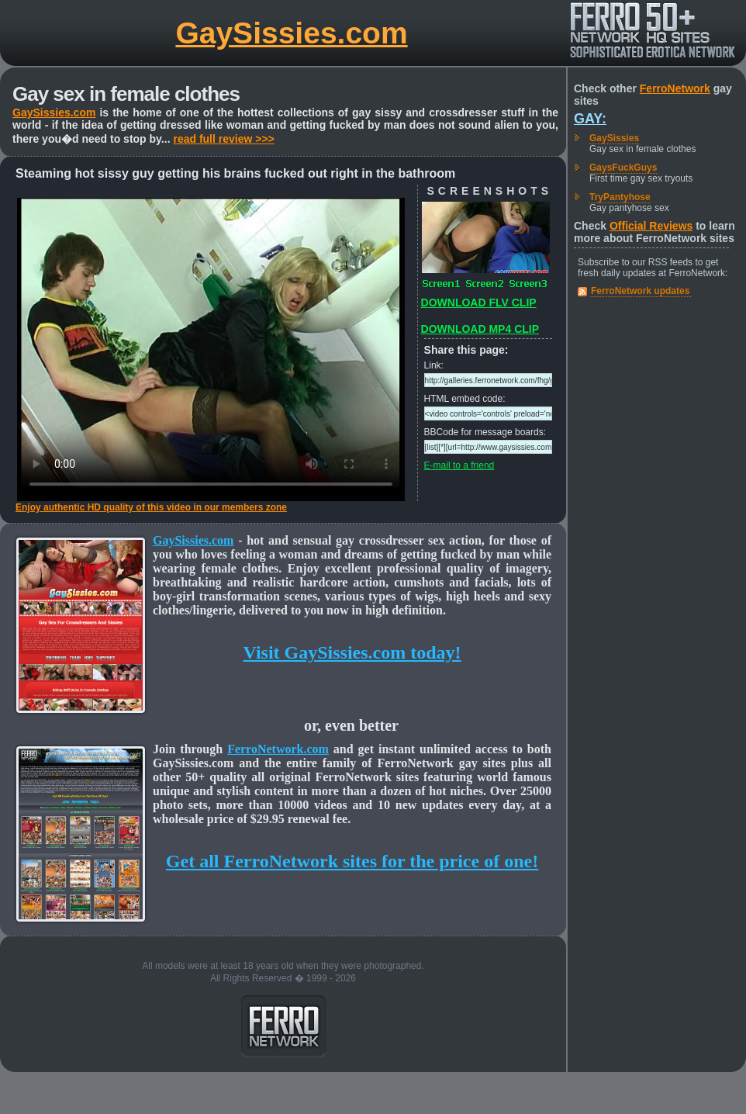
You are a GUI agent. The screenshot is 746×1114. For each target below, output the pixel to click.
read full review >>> (223, 139)
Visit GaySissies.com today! (352, 652)
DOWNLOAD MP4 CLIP (480, 329)
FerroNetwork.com (278, 749)
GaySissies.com (291, 33)
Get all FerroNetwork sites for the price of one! (352, 861)
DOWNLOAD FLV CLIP (479, 302)
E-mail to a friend (459, 465)
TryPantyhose (620, 197)
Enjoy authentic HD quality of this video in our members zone (151, 507)
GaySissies (614, 138)
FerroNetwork (675, 88)
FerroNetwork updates (640, 290)
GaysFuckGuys (623, 167)
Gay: (590, 118)
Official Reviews (651, 226)
